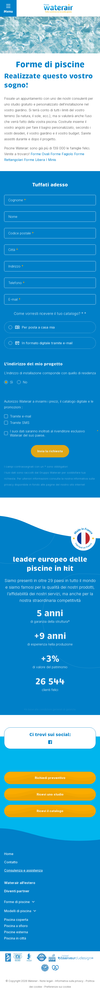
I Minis (51, 160)
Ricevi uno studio (50, 794)
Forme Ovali (40, 154)
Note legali (46, 982)
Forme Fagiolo (62, 154)
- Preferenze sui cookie (57, 987)
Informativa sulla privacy (69, 982)
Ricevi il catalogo (50, 811)
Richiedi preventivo (50, 778)
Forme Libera (34, 160)
